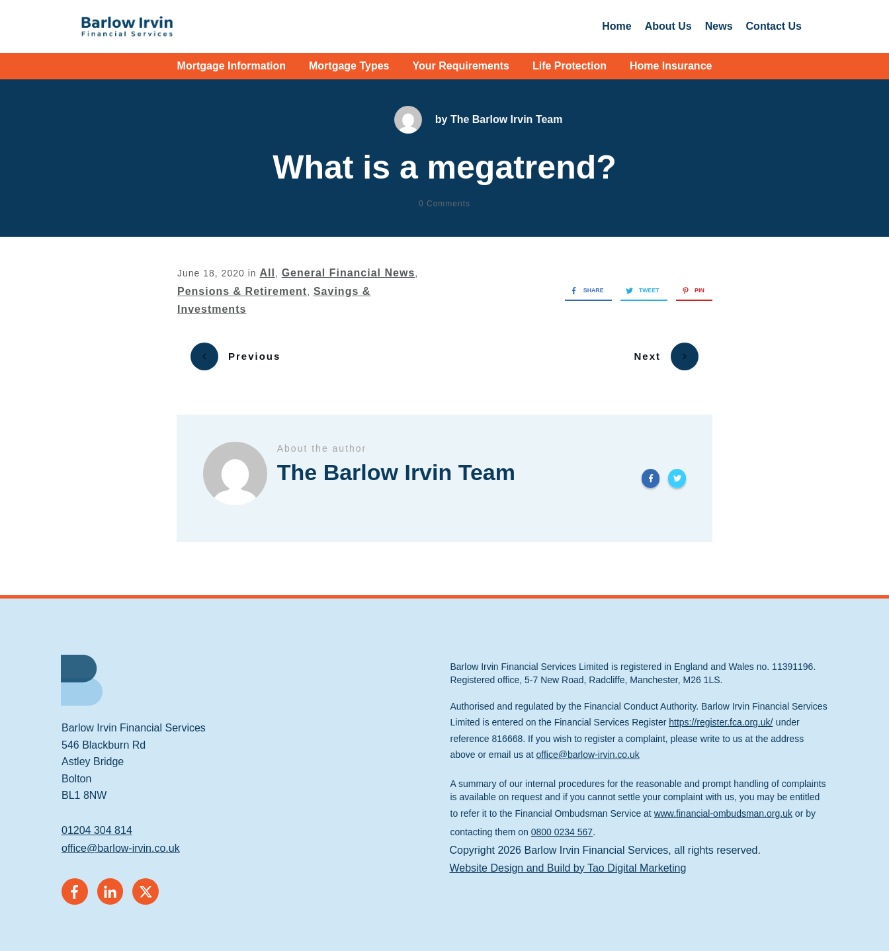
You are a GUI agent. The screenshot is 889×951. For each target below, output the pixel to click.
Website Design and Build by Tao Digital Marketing (568, 860)
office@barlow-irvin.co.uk (121, 841)
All (267, 272)
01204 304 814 (97, 823)
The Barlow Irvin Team (506, 119)
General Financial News (348, 272)
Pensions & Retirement (242, 291)
